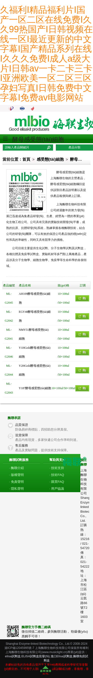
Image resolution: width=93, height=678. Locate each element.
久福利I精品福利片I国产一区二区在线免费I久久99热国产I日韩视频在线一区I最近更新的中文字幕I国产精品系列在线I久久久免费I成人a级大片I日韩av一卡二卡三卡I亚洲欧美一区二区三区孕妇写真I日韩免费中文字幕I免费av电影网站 (46, 54)
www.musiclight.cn (54, 652)
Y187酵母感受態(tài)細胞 (35, 388)
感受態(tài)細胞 (50, 159)
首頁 (26, 159)
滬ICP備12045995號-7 (19, 648)
